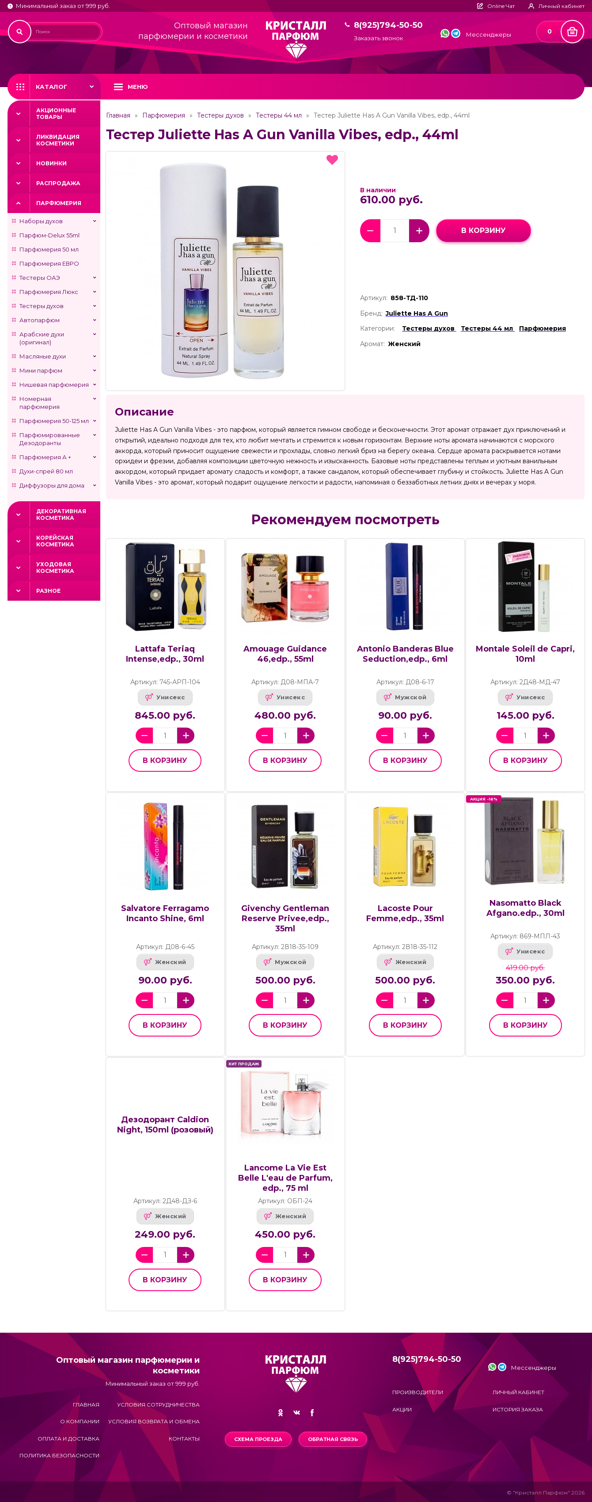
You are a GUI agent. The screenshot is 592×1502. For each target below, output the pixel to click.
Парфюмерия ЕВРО (49, 263)
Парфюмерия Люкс (48, 291)
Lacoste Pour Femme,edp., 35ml (405, 913)
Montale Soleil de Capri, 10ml (525, 654)
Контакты (184, 1438)
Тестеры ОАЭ (39, 277)
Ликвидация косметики (58, 140)
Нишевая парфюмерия (54, 384)
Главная (118, 115)
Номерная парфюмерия (39, 402)
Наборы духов (41, 221)
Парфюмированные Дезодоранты (49, 438)
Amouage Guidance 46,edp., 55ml (285, 654)
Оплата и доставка (68, 1438)
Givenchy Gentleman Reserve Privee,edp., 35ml (285, 918)
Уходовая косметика (55, 567)
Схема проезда (258, 1439)
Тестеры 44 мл (279, 115)
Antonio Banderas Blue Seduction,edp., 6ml (405, 654)
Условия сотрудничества (158, 1404)
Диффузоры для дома (51, 485)
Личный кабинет (518, 1392)
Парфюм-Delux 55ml (49, 235)
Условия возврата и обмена (154, 1421)
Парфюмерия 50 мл (49, 249)
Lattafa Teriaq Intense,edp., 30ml (165, 654)
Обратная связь (333, 1439)
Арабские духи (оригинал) (41, 338)
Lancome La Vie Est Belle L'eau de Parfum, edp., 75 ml (285, 1178)
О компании (79, 1421)
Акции (402, 1409)
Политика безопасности (59, 1455)
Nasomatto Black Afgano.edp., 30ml (525, 908)
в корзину (483, 230)
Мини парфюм (40, 370)
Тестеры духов (41, 305)
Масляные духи (42, 356)
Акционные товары (56, 113)
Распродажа (58, 183)
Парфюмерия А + (45, 457)
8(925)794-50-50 (388, 25)
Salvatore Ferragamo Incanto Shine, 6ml (165, 913)
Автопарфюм (39, 320)
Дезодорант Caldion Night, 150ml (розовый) (165, 1125)
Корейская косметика (55, 541)
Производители (417, 1392)
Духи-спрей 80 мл (46, 471)
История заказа (518, 1409)
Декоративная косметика (61, 514)
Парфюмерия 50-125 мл (54, 420)
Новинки (51, 163)
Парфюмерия (58, 203)
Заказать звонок (378, 38)
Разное (48, 590)
